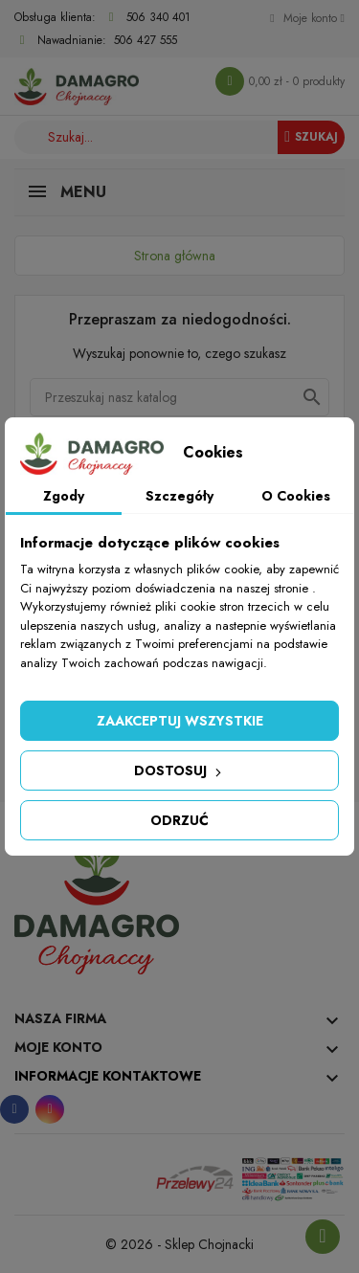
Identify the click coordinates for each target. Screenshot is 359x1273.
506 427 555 (145, 40)
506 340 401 (158, 17)
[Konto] (307, 18)
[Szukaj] (179, 397)
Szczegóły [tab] (179, 495)
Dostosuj (179, 770)
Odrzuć (179, 820)
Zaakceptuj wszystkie (180, 720)
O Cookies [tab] (295, 495)
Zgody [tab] (63, 495)
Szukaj (311, 136)
